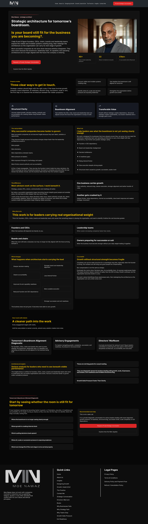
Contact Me (103, 3)
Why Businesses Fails (64, 506)
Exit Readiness (62, 519)
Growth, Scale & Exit (80, 3)
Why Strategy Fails (63, 509)
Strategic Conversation (64, 497)
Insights (97, 3)
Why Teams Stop (62, 513)
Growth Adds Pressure (64, 516)
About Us (61, 3)
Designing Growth (69, 3)
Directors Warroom (63, 500)
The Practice (90, 3)
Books (59, 503)
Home (56, 3)
